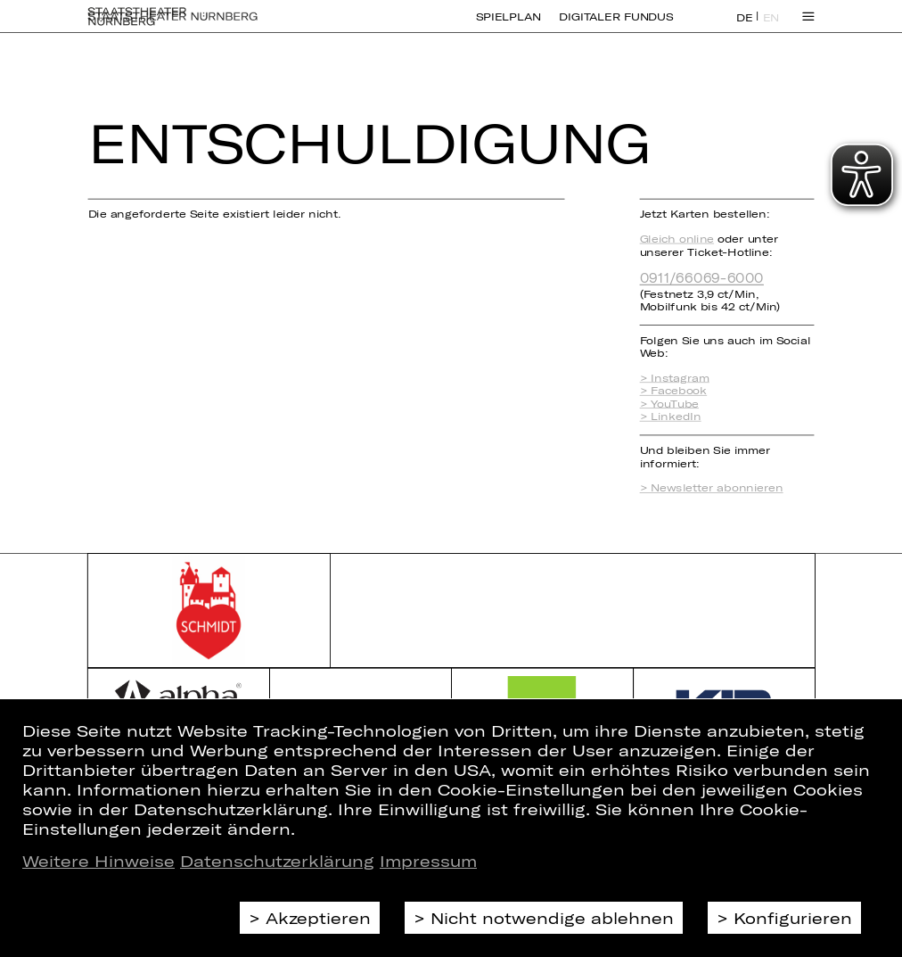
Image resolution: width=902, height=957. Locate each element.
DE (744, 26)
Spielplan (509, 26)
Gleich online (677, 238)
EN (771, 26)
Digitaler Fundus (616, 26)
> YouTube (669, 403)
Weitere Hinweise (98, 860)
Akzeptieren (318, 918)
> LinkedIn (670, 415)
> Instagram (674, 377)
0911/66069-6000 (702, 277)
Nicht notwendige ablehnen (552, 918)
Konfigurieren (793, 918)
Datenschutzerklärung (277, 860)
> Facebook (674, 390)
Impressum (428, 860)
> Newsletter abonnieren (711, 488)
